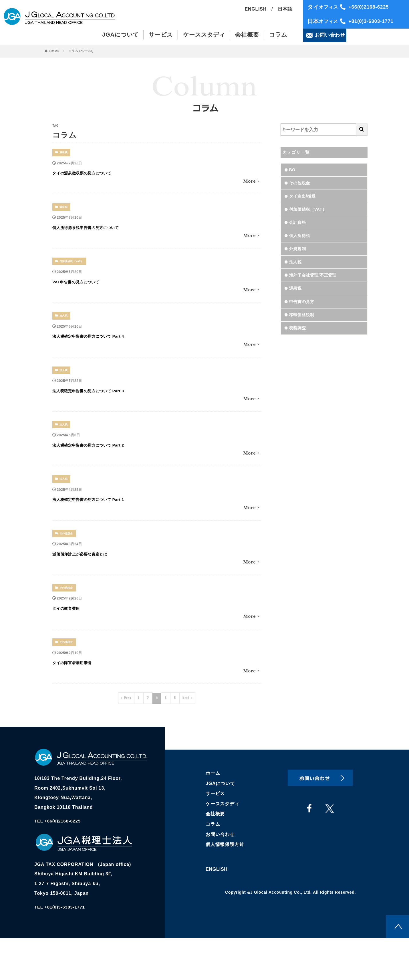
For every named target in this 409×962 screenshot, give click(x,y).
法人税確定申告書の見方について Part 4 (110, 343)
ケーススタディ (204, 36)
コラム (278, 36)
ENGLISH (256, 10)
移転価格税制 (303, 324)
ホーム (213, 795)
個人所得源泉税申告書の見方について (106, 230)
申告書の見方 (303, 310)
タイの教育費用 (74, 626)
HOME (54, 51)
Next (186, 720)
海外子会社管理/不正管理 (316, 282)
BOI (293, 170)
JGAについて (120, 36)
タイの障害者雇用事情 (84, 683)
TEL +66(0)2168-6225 (59, 845)
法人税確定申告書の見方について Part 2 (110, 456)
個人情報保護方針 (225, 867)
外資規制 (298, 254)
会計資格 (298, 226)
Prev (126, 720)
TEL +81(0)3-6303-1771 (61, 931)
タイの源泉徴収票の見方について (100, 173)
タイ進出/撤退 (304, 198)
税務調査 (298, 338)
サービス (161, 36)
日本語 (285, 10)
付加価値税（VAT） (73, 266)
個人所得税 (301, 240)
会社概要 (247, 36)
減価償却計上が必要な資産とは (97, 570)
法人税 (64, 322)
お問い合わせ (220, 857)
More (248, 183)
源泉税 (64, 152)
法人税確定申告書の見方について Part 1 (110, 513)
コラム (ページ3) (82, 51)
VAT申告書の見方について (90, 286)
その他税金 (67, 549)
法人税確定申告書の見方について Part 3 (110, 400)
